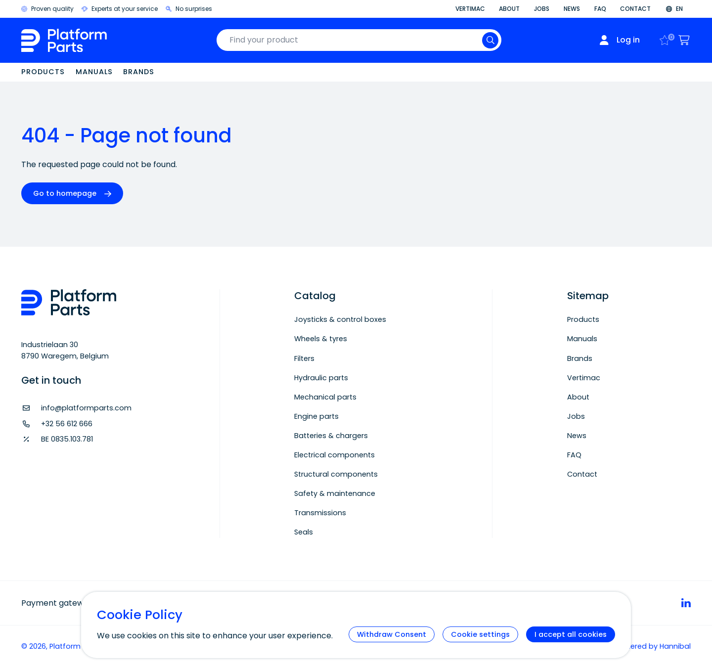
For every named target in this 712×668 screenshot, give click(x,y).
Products (43, 72)
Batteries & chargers (331, 436)
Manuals (94, 72)
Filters (304, 358)
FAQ (600, 8)
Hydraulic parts (321, 378)
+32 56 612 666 (66, 424)
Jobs (541, 8)
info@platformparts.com (86, 408)
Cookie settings (480, 634)
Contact (635, 8)
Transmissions (320, 513)
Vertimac (470, 8)
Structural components (336, 474)
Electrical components (334, 455)
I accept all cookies (570, 634)
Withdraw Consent (391, 634)
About (509, 8)
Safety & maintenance (334, 493)
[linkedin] (686, 603)
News (572, 8)
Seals (303, 532)
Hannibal (675, 646)
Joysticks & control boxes (340, 319)
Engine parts (316, 416)
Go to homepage (64, 193)
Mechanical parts (325, 397)
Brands (138, 72)
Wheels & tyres (320, 339)
